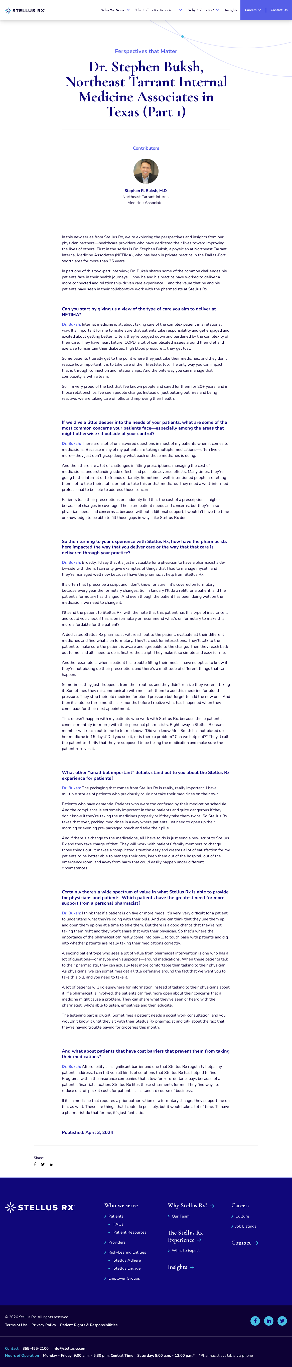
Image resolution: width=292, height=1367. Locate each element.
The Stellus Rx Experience (185, 1236)
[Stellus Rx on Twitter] (282, 1321)
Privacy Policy (44, 1324)
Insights (177, 1267)
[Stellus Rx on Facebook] (255, 1321)
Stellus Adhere (127, 1260)
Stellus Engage (127, 1268)
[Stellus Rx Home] (25, 11)
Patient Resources (130, 1232)
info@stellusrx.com (69, 1348)
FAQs (118, 1224)
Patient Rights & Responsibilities (88, 1324)
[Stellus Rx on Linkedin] (268, 1321)
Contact (241, 1242)
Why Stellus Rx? (187, 1205)
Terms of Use (16, 1324)
